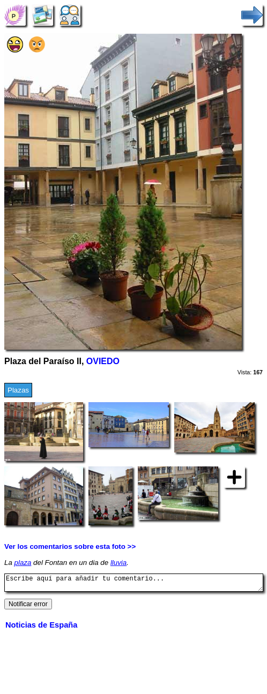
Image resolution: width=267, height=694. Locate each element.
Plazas (18, 390)
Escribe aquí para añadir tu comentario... (133, 584)
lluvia (118, 563)
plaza (23, 563)
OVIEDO (103, 361)
